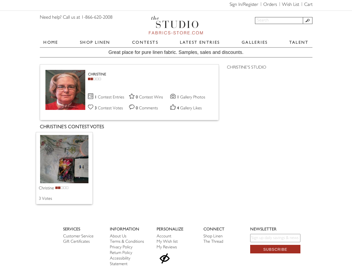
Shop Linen (213, 236)
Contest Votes (109, 108)
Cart (308, 5)
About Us (118, 236)
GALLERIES (255, 42)
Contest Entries (109, 97)
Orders (270, 5)
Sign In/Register (244, 5)
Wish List (290, 5)
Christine (46, 188)
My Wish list (167, 242)
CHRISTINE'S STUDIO (246, 68)
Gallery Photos (191, 97)
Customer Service (78, 236)
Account (164, 236)
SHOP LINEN (95, 42)
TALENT (298, 42)
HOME (50, 42)
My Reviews (167, 247)
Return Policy (121, 253)
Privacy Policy (121, 247)
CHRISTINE (97, 74)
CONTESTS (145, 42)
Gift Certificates (76, 242)
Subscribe (275, 249)
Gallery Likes (189, 108)
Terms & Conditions (127, 242)
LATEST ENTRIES (200, 42)
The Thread (213, 242)
